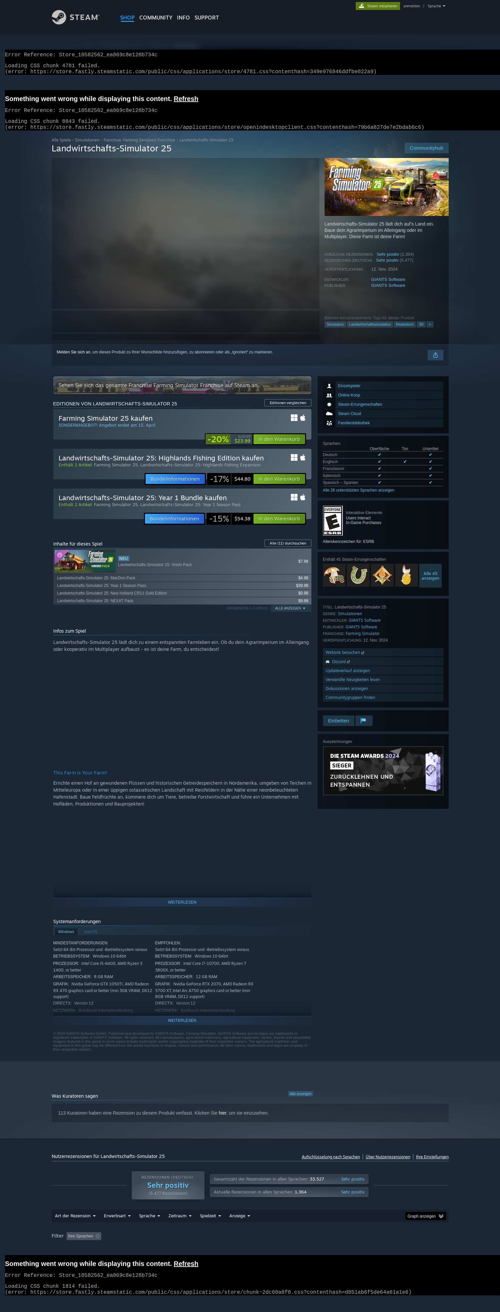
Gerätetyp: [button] (419, 1248)
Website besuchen (345, 660)
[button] (279, 447)
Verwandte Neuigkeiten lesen (353, 687)
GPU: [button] (392, 1248)
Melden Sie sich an (73, 360)
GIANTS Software (388, 287)
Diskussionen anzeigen (347, 696)
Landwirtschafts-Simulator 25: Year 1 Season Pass (190, 512)
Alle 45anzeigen (430, 584)
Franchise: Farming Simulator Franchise (139, 147)
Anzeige (237, 1228)
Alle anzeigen (300, 1102)
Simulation (335, 332)
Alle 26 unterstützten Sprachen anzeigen (358, 498)
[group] (250, 1249)
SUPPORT (207, 17)
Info (183, 17)
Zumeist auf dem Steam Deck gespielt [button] (278, 1248)
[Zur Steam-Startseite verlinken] (81, 23)
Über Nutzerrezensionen (388, 1164)
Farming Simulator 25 (116, 472)
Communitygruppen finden (350, 705)
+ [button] (430, 332)
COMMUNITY (155, 17)
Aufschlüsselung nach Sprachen (331, 1164)
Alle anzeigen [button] (288, 616)
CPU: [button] (370, 1248)
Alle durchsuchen (288, 551)
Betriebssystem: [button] (338, 1248)
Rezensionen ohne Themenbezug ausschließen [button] (161, 1248)
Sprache (434, 6)
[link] (228, 447)
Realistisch (405, 332)
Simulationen (87, 147)
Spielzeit (208, 1228)
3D (421, 332)
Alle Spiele (61, 147)
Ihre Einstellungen (432, 1164)
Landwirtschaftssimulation (370, 332)
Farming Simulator (363, 641)
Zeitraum (177, 1228)
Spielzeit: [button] (224, 1248)
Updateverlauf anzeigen (348, 678)
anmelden (411, 6)
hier (222, 1121)
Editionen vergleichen (288, 410)
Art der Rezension (73, 1228)
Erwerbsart (115, 1228)
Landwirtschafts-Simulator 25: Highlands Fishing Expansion (200, 472)
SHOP (127, 17)
